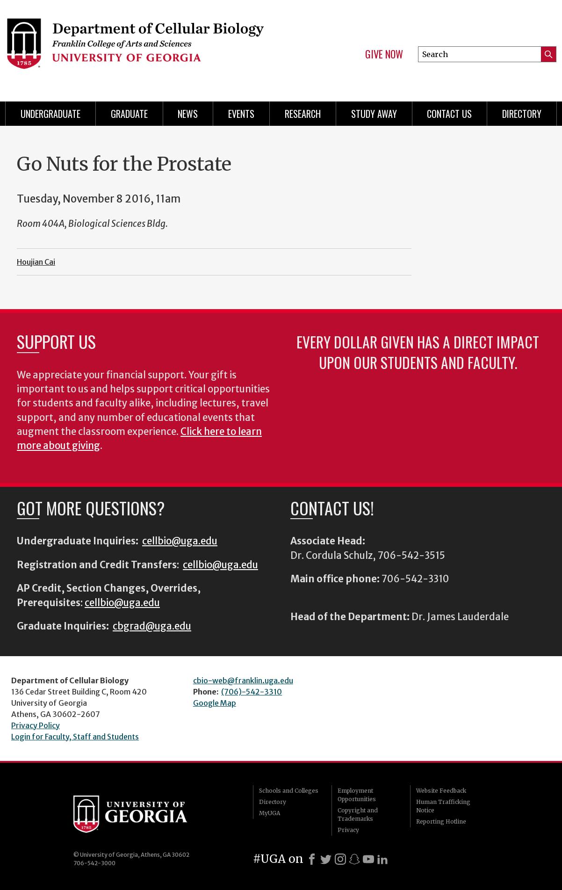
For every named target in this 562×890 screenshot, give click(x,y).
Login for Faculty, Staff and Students (75, 736)
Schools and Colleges (288, 790)
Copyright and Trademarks (358, 814)
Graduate (129, 114)
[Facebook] (311, 859)
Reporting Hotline (441, 821)
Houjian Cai (36, 262)
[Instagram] (340, 859)
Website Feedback (441, 790)
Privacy (348, 829)
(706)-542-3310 (251, 691)
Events (241, 114)
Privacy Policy (35, 725)
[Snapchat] (354, 859)
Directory (521, 114)
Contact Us (449, 114)
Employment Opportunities (357, 795)
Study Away (374, 114)
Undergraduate (50, 114)
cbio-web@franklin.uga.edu (243, 680)
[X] (325, 859)
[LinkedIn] (382, 859)
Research (303, 114)
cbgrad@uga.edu (152, 626)
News (188, 114)
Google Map (214, 703)
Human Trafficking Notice (443, 806)
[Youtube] (368, 859)
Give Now (384, 54)
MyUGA (269, 813)
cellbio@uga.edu (179, 541)
